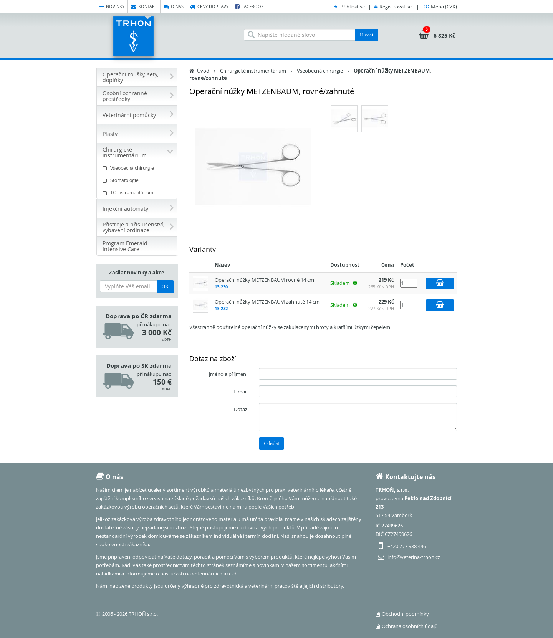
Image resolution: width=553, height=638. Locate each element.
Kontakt (144, 6)
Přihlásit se (352, 6)
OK (165, 286)
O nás (174, 6)
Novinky (111, 6)
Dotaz (240, 409)
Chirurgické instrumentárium (253, 70)
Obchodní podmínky (402, 613)
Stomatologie (138, 180)
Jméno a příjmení (228, 373)
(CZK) (444, 6)
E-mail (240, 391)
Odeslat (271, 443)
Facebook (249, 6)
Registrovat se (395, 6)
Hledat (366, 35)
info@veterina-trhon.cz (413, 557)
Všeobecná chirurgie (138, 168)
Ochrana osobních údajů (407, 626)
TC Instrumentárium (138, 192)
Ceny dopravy (209, 6)
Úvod (203, 70)
